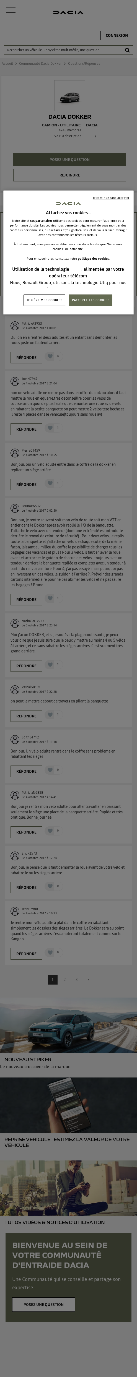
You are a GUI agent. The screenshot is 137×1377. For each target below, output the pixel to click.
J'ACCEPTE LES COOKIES (91, 300)
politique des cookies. (94, 258)
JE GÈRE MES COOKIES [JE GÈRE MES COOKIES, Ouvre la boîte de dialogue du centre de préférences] (44, 300)
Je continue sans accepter (111, 197)
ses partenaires (41, 220)
